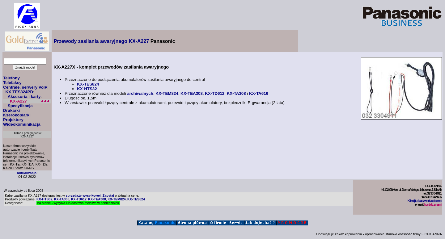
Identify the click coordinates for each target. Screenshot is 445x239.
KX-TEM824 (166, 93)
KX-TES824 (88, 84)
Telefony (11, 78)
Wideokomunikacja (21, 124)
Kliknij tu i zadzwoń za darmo (424, 201)
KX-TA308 (236, 93)
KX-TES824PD (19, 92)
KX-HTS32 (87, 88)
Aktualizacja (26, 173)
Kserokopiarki (17, 115)
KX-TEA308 (191, 93)
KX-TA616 (258, 93)
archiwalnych (140, 93)
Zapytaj (108, 195)
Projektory (13, 119)
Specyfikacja (20, 105)
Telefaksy (12, 82)
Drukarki (11, 110)
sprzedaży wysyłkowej (83, 195)
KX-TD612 (214, 93)
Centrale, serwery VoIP (25, 87)
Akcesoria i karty (24, 96)
